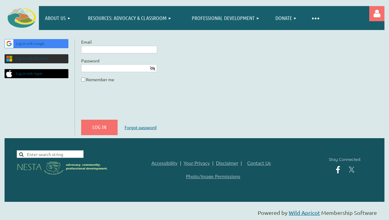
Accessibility (164, 163)
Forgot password (141, 127)
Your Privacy (197, 163)
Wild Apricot (304, 212)
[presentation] (127, 103)
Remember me (100, 79)
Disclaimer (227, 163)
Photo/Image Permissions (213, 176)
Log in (376, 13)
